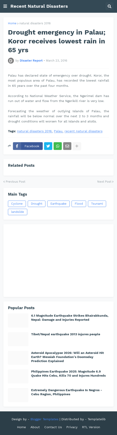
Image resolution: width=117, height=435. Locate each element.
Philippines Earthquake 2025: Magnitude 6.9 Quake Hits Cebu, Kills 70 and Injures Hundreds (68, 373)
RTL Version (91, 427)
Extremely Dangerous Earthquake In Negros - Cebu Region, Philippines (66, 392)
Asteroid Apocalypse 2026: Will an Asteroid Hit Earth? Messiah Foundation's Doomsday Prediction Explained (67, 357)
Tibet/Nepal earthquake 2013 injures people (65, 334)
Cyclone (17, 203)
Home (12, 23)
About (35, 427)
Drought (36, 203)
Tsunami (97, 203)
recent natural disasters (83, 131)
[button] (5, 6)
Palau (58, 131)
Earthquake (58, 203)
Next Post (104, 181)
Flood (79, 203)
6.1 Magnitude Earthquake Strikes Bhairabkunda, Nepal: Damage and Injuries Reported (69, 317)
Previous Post (15, 181)
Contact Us (53, 427)
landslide (17, 212)
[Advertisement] (58, 260)
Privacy (71, 427)
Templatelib (97, 419)
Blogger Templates (44, 419)
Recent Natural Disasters (39, 6)
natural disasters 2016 (35, 23)
